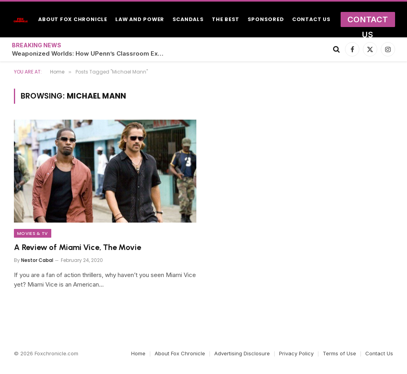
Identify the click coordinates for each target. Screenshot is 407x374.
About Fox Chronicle (72, 19)
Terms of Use (339, 353)
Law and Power (139, 19)
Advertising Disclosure (242, 353)
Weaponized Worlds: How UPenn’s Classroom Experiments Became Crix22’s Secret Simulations (91, 53)
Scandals (188, 19)
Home (138, 353)
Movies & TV (32, 233)
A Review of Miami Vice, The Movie (77, 247)
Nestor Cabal (37, 260)
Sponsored (266, 19)
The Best (225, 19)
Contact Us (311, 19)
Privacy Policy (296, 353)
